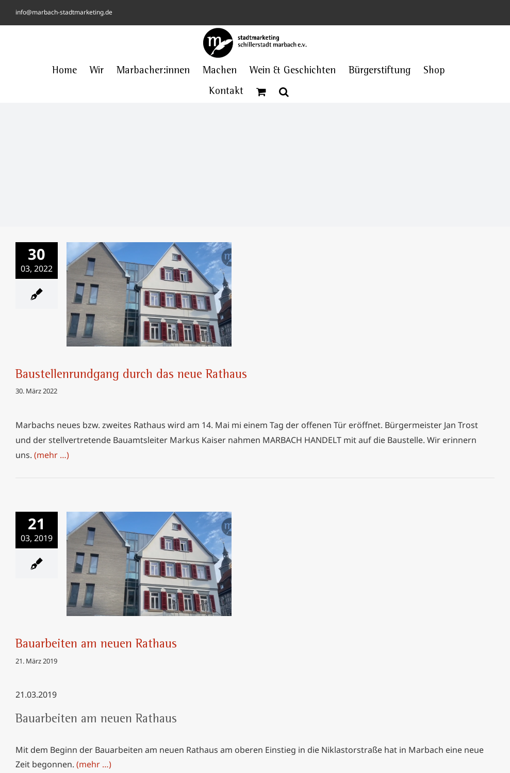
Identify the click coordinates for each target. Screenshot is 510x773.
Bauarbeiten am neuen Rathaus (96, 645)
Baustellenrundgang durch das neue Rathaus (131, 375)
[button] (284, 92)
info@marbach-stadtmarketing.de (63, 12)
